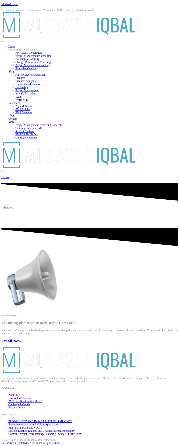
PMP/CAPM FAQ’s (26, 134)
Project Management (27, 90)
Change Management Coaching (33, 62)
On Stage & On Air (26, 137)
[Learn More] (89, 178)
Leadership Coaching (27, 58)
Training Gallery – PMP (28, 128)
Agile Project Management (30, 74)
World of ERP (23, 99)
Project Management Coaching (32, 65)
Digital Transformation (28, 84)
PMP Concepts (23, 112)
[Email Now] (89, 341)
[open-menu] (2, 41)
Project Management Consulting (33, 55)
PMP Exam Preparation (28, 52)
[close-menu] (2, 171)
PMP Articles (22, 109)
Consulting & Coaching (21, 49)
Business (20, 77)
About (11, 115)
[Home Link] (68, 167)
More (11, 121)
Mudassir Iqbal (9, 4)
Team (18, 96)
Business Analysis (25, 80)
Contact (12, 118)
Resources (14, 102)
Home (11, 46)
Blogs (11, 71)
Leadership (21, 87)
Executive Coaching (26, 68)
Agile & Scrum (24, 106)
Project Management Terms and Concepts (38, 124)
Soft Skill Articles (25, 93)
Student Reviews (24, 131)
